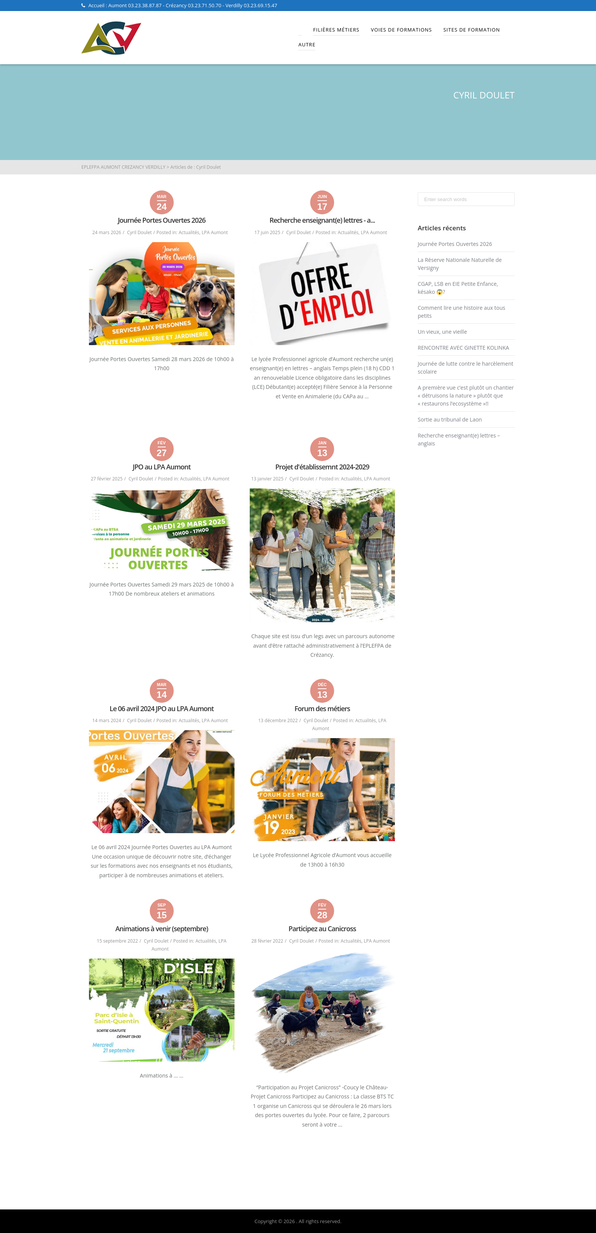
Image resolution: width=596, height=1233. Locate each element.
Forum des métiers (322, 708)
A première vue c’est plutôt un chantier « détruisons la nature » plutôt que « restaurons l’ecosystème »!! (466, 395)
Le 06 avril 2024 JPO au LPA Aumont (161, 708)
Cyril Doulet (139, 232)
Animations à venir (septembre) (161, 928)
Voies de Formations (401, 29)
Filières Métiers (336, 29)
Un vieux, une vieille (442, 331)
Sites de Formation (471, 29)
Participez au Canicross (322, 928)
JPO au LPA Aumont (161, 466)
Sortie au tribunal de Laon (450, 419)
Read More (322, 413)
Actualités (189, 232)
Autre (306, 44)
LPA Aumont (215, 232)
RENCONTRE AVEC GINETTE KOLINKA (463, 347)
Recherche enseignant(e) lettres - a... (322, 220)
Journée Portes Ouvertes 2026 (162, 220)
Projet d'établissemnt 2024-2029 (322, 466)
